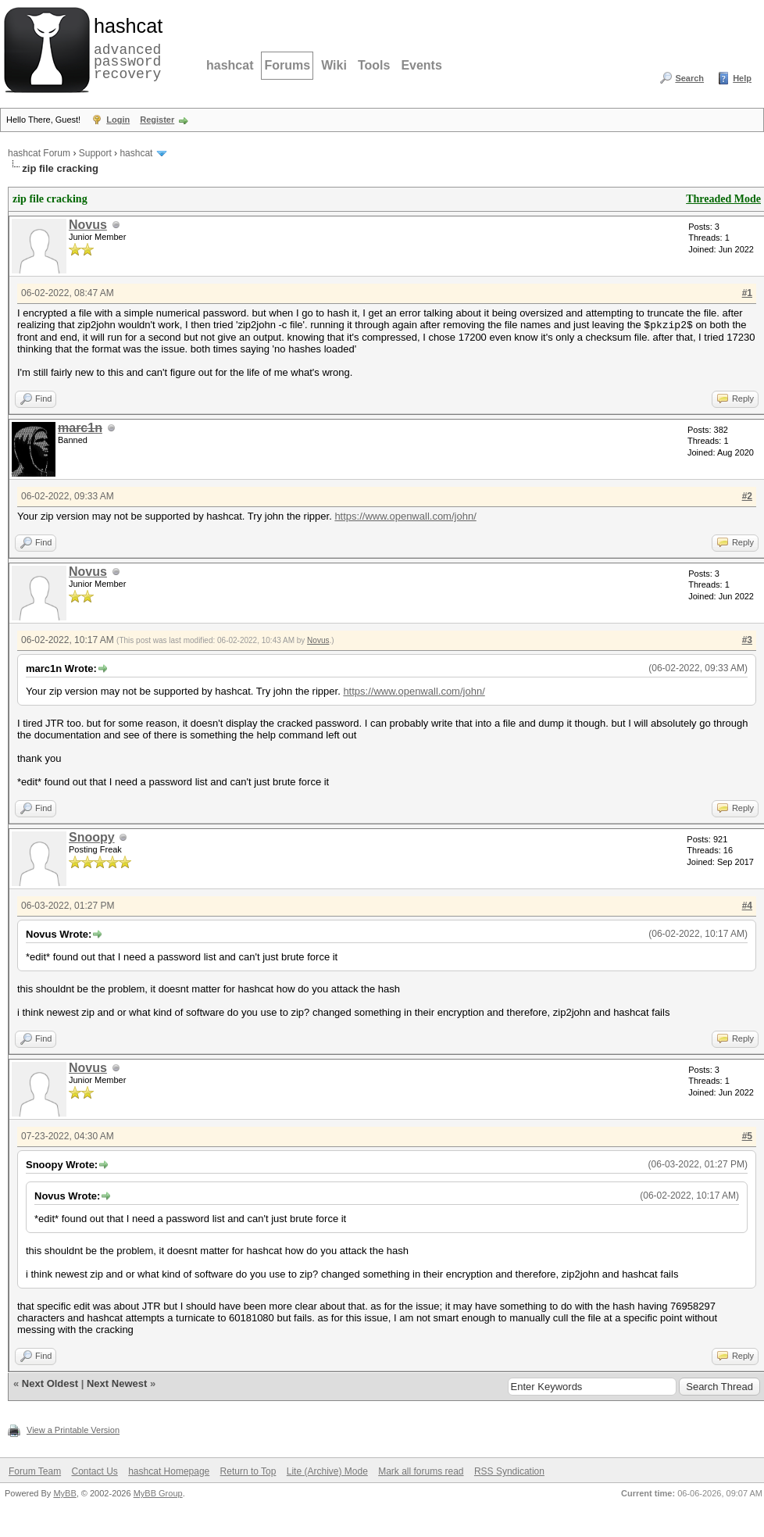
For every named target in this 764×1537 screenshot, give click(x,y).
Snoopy (92, 836)
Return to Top (248, 1470)
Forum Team (35, 1470)
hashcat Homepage (168, 1470)
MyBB (64, 1492)
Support (95, 153)
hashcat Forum (39, 153)
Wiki (334, 65)
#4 (747, 904)
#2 (747, 495)
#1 (747, 293)
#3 (747, 639)
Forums (287, 65)
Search (689, 78)
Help (742, 78)
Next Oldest (50, 1383)
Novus (88, 224)
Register (157, 119)
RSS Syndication (509, 1470)
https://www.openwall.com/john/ (405, 515)
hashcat (229, 65)
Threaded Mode (723, 199)
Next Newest (117, 1383)
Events (421, 65)
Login (118, 119)
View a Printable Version (73, 1429)
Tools (374, 65)
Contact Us (94, 1470)
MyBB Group (158, 1492)
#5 (747, 1135)
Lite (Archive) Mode (327, 1470)
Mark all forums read (420, 1470)
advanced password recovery (125, 47)
